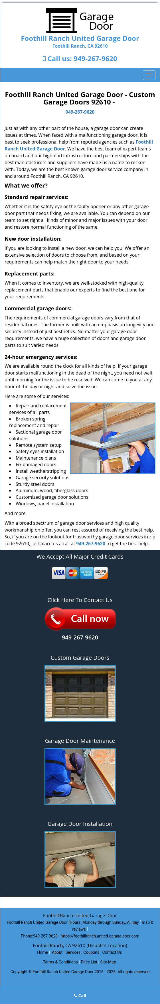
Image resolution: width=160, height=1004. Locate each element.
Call (80, 995)
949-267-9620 (95, 58)
